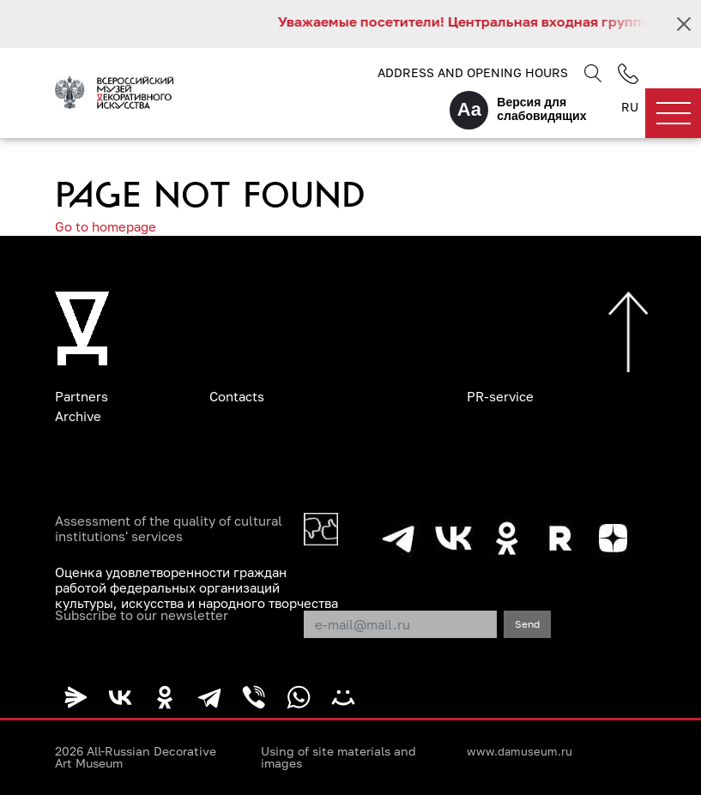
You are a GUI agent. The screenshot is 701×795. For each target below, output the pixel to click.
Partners (81, 396)
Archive (78, 416)
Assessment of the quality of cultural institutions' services (168, 528)
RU (629, 106)
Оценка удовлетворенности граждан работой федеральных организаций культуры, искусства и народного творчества (196, 587)
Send (527, 623)
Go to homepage (105, 226)
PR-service (500, 396)
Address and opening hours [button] (473, 72)
